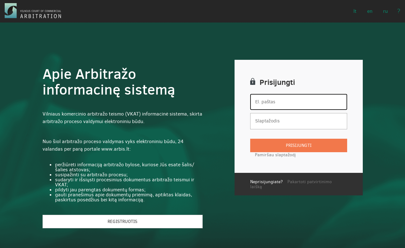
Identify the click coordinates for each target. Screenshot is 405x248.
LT (355, 11)
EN (369, 11)
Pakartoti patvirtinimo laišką (291, 184)
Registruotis (122, 222)
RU (385, 11)
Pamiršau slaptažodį (275, 155)
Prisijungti (298, 145)
